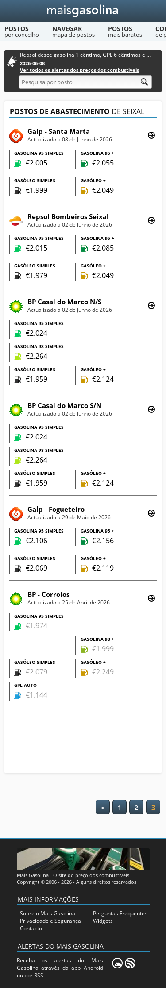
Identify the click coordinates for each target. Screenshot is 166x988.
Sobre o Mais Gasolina (47, 913)
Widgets (103, 921)
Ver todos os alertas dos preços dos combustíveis (79, 70)
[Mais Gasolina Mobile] (117, 963)
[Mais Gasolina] (83, 10)
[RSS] (130, 963)
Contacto (31, 928)
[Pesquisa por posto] (85, 82)
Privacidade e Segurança (50, 921)
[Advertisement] (83, 739)
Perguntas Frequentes (120, 913)
